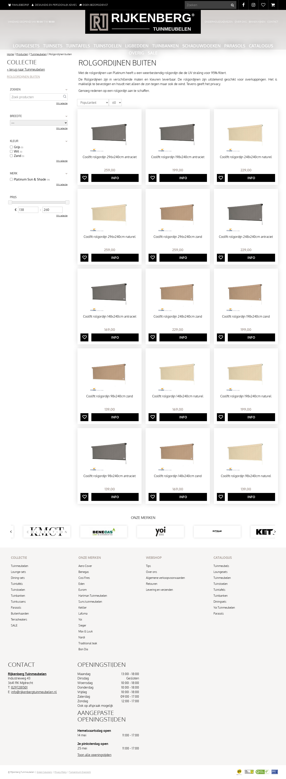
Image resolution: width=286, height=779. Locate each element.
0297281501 (19, 687)
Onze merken (143, 517)
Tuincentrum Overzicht (80, 772)
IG (253, 5)
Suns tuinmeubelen (90, 601)
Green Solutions (44, 772)
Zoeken (15, 89)
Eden (81, 583)
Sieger (82, 625)
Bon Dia (83, 649)
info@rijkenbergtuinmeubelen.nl (34, 692)
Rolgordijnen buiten (23, 77)
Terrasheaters (19, 619)
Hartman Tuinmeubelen (92, 595)
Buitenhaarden (20, 613)
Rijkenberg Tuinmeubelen (27, 674)
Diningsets (220, 601)
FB (243, 5)
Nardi (81, 637)
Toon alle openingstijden (94, 755)
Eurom (82, 589)
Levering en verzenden (159, 589)
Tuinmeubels (221, 566)
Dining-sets (18, 577)
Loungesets (220, 571)
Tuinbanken (18, 595)
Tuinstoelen (18, 589)
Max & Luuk (85, 631)
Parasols (16, 607)
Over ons (151, 571)
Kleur (14, 141)
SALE (14, 625)
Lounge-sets (18, 571)
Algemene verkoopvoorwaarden (165, 577)
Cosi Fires (84, 577)
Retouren (151, 583)
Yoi (80, 619)
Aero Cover (85, 566)
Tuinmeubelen (19, 566)
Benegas (83, 571)
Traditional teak (87, 643)
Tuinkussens (18, 601)
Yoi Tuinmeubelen (224, 607)
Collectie (22, 62)
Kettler (82, 607)
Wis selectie (62, 103)
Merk (13, 173)
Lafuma (82, 613)
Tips (148, 566)
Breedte (16, 116)
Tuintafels (17, 583)
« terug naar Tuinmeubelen (26, 69)
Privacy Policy (60, 772)
